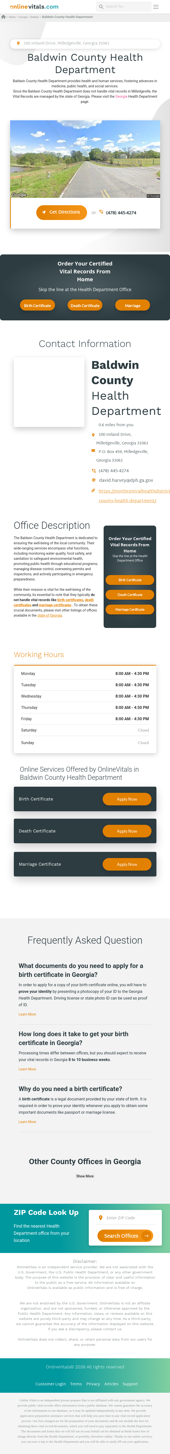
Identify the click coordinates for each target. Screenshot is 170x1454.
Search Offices (121, 1235)
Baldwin (34, 17)
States (12, 17)
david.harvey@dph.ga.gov (126, 481)
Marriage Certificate (132, 307)
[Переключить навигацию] (156, 6)
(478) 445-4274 (121, 213)
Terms (76, 1384)
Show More (85, 1176)
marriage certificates (55, 605)
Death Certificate (85, 305)
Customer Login (51, 1384)
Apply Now (127, 799)
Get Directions (62, 212)
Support (130, 1384)
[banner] (34, 7)
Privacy (93, 1384)
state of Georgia (50, 615)
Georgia (23, 17)
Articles (111, 1384)
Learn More (27, 1014)
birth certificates (70, 600)
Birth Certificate (37, 305)
